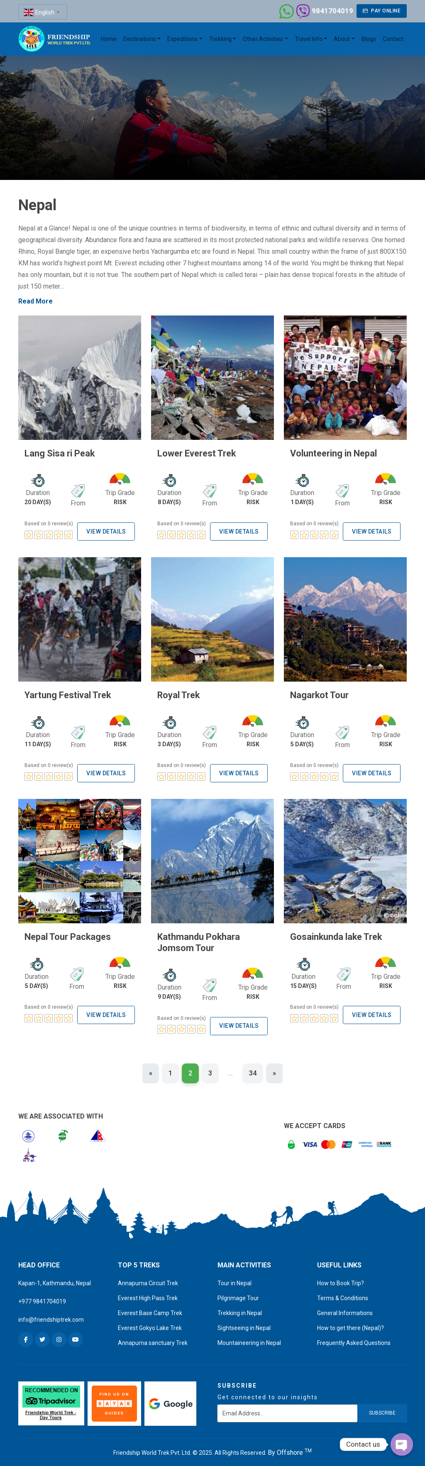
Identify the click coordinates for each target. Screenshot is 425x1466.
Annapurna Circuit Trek (148, 1279)
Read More (35, 301)
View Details (106, 530)
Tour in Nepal (234, 1279)
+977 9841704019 (42, 1297)
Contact (393, 39)
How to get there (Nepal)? (350, 1324)
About (342, 39)
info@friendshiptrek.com (51, 1316)
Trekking (220, 39)
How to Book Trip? (340, 1279)
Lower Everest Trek (194, 453)
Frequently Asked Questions (354, 1339)
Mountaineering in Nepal (249, 1339)
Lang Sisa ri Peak (57, 453)
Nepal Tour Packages (64, 935)
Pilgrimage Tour (238, 1294)
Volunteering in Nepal (330, 453)
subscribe (382, 1409)
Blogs (368, 39)
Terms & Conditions (342, 1294)
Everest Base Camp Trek (150, 1309)
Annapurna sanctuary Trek (153, 1339)
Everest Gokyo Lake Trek (150, 1324)
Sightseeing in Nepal (244, 1324)
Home (109, 39)
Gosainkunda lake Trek (333, 935)
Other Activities (263, 39)
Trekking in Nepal (239, 1309)
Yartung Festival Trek (64, 694)
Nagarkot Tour (317, 694)
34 (252, 1069)
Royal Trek (177, 694)
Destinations (139, 39)
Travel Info (308, 39)
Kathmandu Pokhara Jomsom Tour (195, 940)
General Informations (345, 1309)
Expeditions (182, 39)
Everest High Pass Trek (148, 1294)
